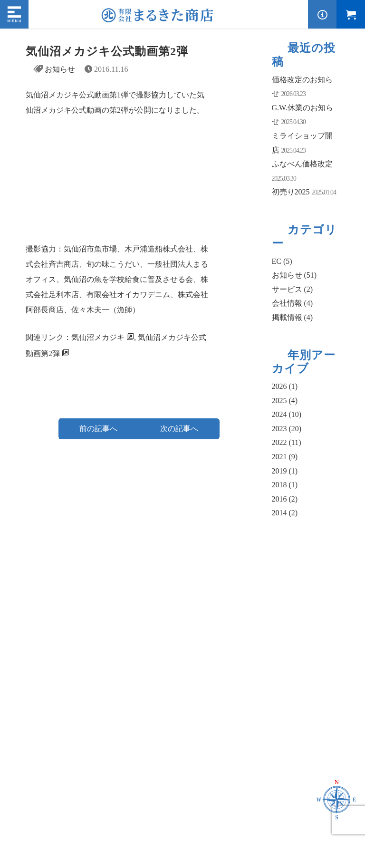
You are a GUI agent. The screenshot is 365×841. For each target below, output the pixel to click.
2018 (285, 485)
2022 (286, 442)
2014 (285, 513)
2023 (287, 429)
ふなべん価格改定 (302, 164)
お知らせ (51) (294, 275)
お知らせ (60, 69)
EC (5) (282, 261)
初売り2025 (291, 192)
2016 (285, 499)
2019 (285, 471)
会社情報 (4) (292, 303)
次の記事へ (179, 429)
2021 (285, 457)
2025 (285, 400)
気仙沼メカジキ (98, 337)
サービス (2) (292, 289)
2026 (285, 386)
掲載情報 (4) (292, 317)
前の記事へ (98, 429)
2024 (287, 414)
